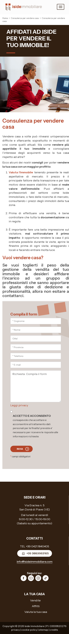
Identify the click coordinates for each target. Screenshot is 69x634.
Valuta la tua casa (35, 612)
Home (5, 18)
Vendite (35, 600)
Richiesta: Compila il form (35, 386)
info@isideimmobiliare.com (34, 561)
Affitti (36, 606)
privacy (15, 629)
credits (54, 629)
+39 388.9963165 (34, 554)
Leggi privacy (19, 405)
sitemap (43, 629)
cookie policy (29, 629)
